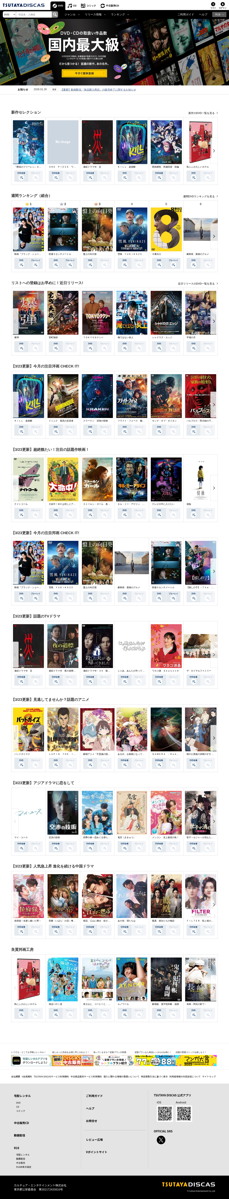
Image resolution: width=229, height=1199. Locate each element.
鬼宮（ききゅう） (127, 837)
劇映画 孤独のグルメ (198, 254)
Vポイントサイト (96, 1152)
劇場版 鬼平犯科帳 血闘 (165, 1004)
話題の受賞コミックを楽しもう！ (191, 1052)
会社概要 (15, 1076)
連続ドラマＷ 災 (92, 167)
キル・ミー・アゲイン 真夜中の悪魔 (137, 504)
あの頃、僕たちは (127, 920)
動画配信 (19, 1135)
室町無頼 (53, 337)
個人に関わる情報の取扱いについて (121, 1076)
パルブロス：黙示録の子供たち (202, 420)
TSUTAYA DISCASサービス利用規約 (51, 1076)
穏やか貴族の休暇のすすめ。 (201, 754)
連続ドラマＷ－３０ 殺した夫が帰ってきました (107, 670)
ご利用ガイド (185, 14)
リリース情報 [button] (93, 14)
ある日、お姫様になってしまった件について (140, 754)
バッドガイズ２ (22, 754)
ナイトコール (21, 504)
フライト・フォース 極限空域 (133, 420)
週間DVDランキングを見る (199, 196)
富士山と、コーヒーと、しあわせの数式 (103, 1004)
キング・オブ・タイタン (164, 420)
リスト (213, 8)
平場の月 (191, 337)
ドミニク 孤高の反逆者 (61, 420)
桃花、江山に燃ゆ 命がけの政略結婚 (102, 920)
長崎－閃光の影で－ (197, 1004)
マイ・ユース (21, 837)
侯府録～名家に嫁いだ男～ (27, 920)
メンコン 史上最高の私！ (165, 837)
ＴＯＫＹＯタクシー (93, 337)
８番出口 (156, 254)
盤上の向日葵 (90, 254)
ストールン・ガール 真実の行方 (100, 504)
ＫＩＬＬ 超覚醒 (127, 167)
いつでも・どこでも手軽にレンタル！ (28, 1052)
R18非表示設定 (23, 1166)
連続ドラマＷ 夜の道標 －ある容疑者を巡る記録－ (75, 670)
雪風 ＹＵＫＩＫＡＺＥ (130, 254)
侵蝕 (189, 504)
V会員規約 (27, 1076)
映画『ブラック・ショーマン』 (30, 254)
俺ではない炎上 (125, 337)
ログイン (222, 8)
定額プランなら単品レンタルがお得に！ (153, 1052)
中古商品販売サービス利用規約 (86, 1076)
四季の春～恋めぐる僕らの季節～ (100, 837)
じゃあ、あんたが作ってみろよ (133, 670)
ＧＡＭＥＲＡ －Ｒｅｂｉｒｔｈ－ (170, 754)
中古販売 (20, 1162)
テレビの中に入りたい (163, 504)
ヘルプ (203, 14)
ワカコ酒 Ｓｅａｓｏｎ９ (165, 670)
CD (75, 5)
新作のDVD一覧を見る (201, 113)
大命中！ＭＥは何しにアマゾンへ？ (67, 504)
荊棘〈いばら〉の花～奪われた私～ (67, 920)
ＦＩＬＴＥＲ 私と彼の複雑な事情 (204, 920)
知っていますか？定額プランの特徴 (109, 1052)
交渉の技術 (54, 837)
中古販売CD (112, 5)
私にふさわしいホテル (198, 167)
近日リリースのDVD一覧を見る (196, 283)
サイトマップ (209, 1076)
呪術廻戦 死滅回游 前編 (165, 167)
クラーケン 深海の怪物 (95, 420)
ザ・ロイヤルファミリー (199, 670)
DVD (60, 5)
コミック (91, 5)
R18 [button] (217, 14)
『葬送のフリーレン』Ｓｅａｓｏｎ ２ (34, 167)
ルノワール (123, 1004)
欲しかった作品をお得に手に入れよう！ (70, 1052)
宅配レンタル (23, 1154)
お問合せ (91, 1121)
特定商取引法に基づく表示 (154, 1076)
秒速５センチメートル (60, 254)
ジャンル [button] (70, 14)
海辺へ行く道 (55, 1004)
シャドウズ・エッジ (162, 337)
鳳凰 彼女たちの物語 (163, 920)
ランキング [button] (118, 14)
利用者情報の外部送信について (185, 1076)
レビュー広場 (94, 1139)
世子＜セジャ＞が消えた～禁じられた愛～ (208, 837)
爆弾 (16, 337)
